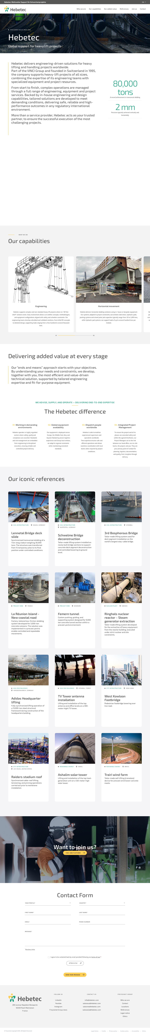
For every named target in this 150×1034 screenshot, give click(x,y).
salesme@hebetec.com (91, 1006)
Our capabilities (95, 9)
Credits (104, 1031)
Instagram (58, 1006)
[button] (66, 335)
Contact (143, 9)
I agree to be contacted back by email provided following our (75, 957)
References (124, 9)
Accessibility (135, 1031)
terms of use (95, 957)
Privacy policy (113, 1031)
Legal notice (125, 1013)
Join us (134, 9)
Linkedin (58, 1000)
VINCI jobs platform (73, 853)
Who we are (81, 9)
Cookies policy (124, 1031)
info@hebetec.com (92, 1000)
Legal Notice (94, 1031)
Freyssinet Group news (58, 1010)
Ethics (125, 1016)
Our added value (110, 9)
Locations (125, 1006)
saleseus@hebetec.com (92, 1003)
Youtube (58, 1003)
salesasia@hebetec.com (92, 1010)
